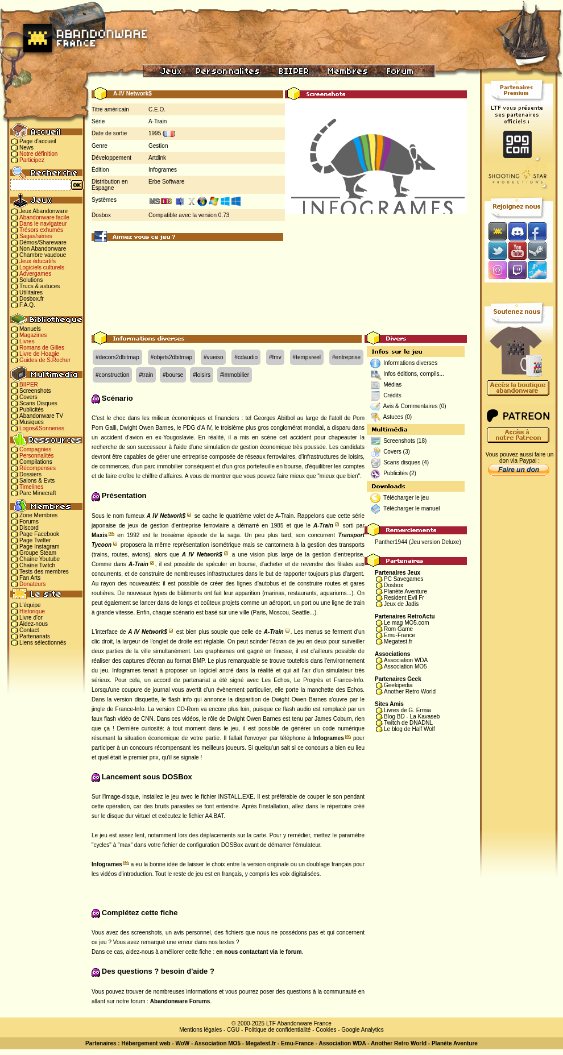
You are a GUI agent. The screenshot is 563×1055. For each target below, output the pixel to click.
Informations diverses (410, 363)
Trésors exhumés (41, 230)
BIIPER (28, 384)
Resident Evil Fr (404, 598)
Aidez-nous (33, 624)
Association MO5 (405, 666)
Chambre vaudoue (42, 255)
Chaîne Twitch (37, 565)
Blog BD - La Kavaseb (412, 716)
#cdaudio (246, 357)
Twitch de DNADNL (408, 723)
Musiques (31, 422)
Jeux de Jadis (401, 604)
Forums (29, 521)
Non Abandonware (42, 249)
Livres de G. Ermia (407, 710)
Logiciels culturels (41, 267)
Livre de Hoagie (39, 354)
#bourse (173, 375)
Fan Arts (29, 578)
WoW (183, 1043)
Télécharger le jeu (406, 498)
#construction (112, 375)
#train (146, 375)
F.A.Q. (27, 305)
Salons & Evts (37, 480)
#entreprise (346, 357)
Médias (392, 384)
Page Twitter (35, 540)
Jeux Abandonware (43, 211)
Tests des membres (44, 571)
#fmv (275, 357)
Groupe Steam (37, 553)
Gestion (158, 146)
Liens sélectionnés (42, 642)
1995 (154, 133)
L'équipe (30, 605)
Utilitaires (31, 292)
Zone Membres (38, 515)
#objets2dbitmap (171, 357)
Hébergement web (145, 1043)
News (26, 147)
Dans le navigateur (43, 224)
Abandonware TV (41, 416)
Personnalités (36, 455)
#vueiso (213, 357)
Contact (29, 630)
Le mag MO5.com (406, 623)
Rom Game (398, 629)
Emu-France (399, 635)
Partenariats (34, 636)
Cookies (326, 1030)
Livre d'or (31, 617)
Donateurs (32, 584)
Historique (32, 611)
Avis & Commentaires (410, 406)
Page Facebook (39, 534)
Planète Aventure (405, 591)
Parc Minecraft (37, 493)
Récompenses (37, 468)
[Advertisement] (279, 287)
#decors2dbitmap (117, 357)
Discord (29, 528)
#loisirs (201, 375)
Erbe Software (166, 181)
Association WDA (406, 660)
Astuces (393, 417)
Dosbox (393, 585)
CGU (233, 1030)
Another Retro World (410, 691)
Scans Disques (38, 403)
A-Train (157, 121)
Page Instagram (39, 546)
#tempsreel (307, 357)
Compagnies (35, 449)
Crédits (392, 395)
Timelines (31, 487)
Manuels (30, 329)
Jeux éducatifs (37, 261)
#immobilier (234, 375)
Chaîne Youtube (39, 559)
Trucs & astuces (39, 286)
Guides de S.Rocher (45, 360)
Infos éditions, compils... (413, 374)
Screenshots (35, 391)
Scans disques (401, 462)
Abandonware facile (44, 217)
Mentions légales (200, 1030)
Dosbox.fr (31, 299)
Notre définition (38, 154)
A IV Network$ (166, 516)
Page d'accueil (37, 141)
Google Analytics (362, 1030)
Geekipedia (398, 685)
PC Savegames (403, 579)
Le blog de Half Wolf (409, 729)
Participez (31, 160)
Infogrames (162, 170)
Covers (28, 397)
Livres (27, 341)
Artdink (157, 158)
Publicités (31, 409)
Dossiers (30, 474)
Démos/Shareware (43, 242)
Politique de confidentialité (278, 1030)
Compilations (35, 462)
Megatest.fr (398, 641)
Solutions (31, 280)
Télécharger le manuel (411, 508)
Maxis (99, 535)
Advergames (35, 274)
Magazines (33, 335)
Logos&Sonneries (41, 428)
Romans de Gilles (41, 347)
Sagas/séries (35, 236)
